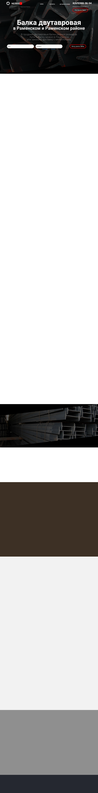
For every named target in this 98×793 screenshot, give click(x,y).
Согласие (53, 49)
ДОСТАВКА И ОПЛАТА (65, 4)
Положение (44, 49)
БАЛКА (41, 4)
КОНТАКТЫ (52, 4)
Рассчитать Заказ (80, 10)
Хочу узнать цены (78, 46)
